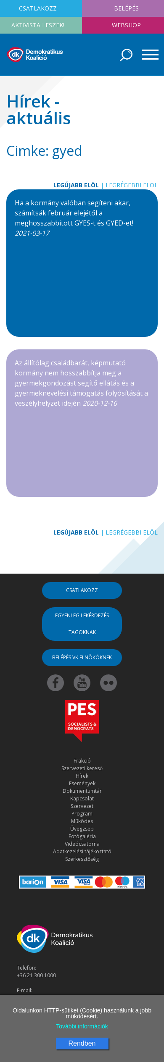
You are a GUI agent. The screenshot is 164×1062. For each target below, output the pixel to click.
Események (82, 783)
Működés (82, 821)
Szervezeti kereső (82, 768)
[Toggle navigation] (147, 54)
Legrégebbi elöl (132, 185)
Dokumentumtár (82, 791)
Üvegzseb (82, 828)
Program (82, 813)
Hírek (82, 775)
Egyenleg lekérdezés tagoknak (82, 624)
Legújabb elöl (76, 185)
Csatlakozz (82, 590)
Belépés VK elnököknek (82, 657)
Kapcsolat (82, 798)
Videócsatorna (82, 843)
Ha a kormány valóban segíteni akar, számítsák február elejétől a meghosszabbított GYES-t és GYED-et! (74, 218)
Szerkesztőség (82, 859)
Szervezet (82, 806)
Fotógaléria (82, 836)
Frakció (82, 760)
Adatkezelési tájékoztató (82, 851)
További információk (82, 1026)
